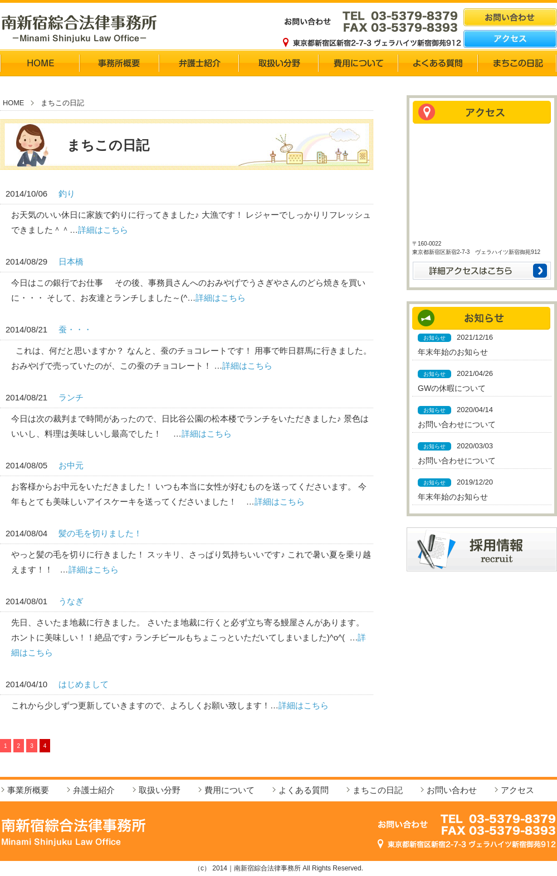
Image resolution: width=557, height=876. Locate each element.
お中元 (71, 465)
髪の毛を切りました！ (100, 533)
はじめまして (83, 684)
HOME (13, 103)
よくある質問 (303, 790)
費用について (229, 790)
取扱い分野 (159, 790)
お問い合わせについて (457, 424)
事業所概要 (28, 790)
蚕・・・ (75, 329)
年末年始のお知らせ (453, 352)
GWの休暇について (452, 388)
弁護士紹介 (94, 790)
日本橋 (71, 261)
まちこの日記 (378, 790)
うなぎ (71, 601)
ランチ (71, 397)
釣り (66, 193)
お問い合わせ (452, 790)
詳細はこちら (103, 229)
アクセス (517, 790)
